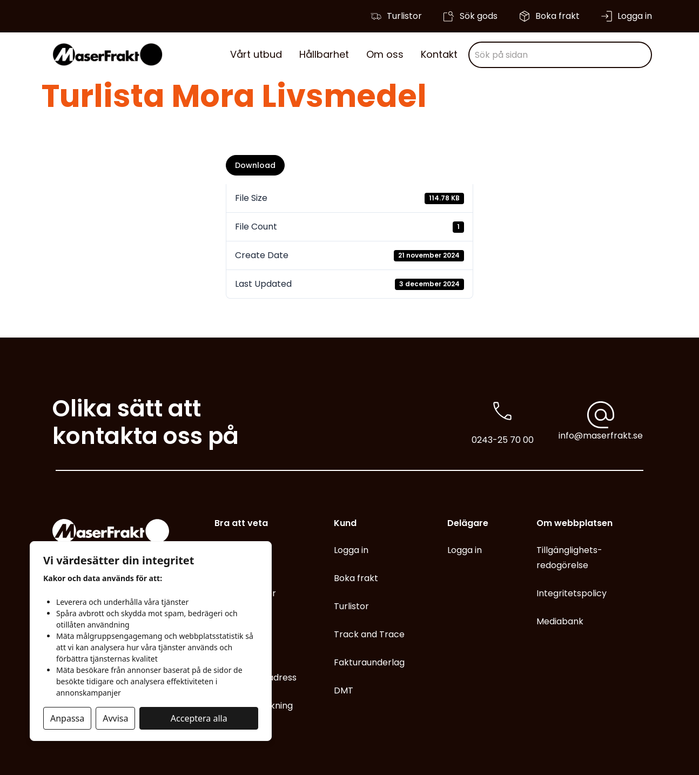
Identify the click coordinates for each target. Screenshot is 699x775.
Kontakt (439, 54)
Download (255, 165)
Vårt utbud (256, 54)
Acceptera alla (199, 718)
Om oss (385, 54)
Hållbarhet (324, 54)
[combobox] (560, 55)
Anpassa (67, 718)
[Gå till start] (107, 54)
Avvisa (115, 718)
